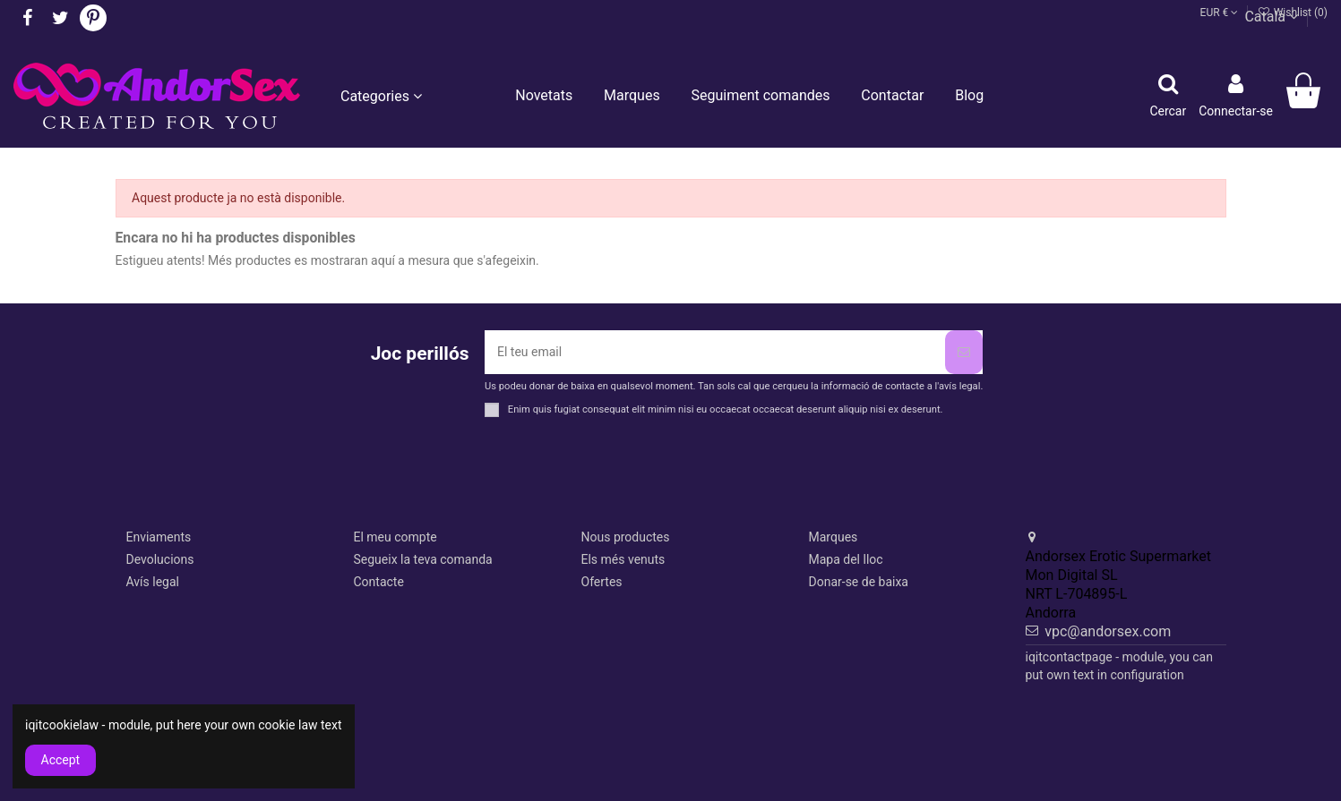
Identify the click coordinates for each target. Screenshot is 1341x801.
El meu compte (395, 537)
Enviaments (159, 537)
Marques (833, 537)
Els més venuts (623, 559)
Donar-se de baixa (859, 582)
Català (1271, 16)
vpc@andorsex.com (1107, 631)
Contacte (379, 582)
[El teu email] (715, 352)
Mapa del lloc (846, 559)
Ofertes (602, 582)
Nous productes (625, 537)
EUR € (1219, 12)
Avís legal (152, 582)
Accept (61, 760)
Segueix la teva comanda (423, 559)
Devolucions (160, 559)
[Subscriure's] (964, 352)
